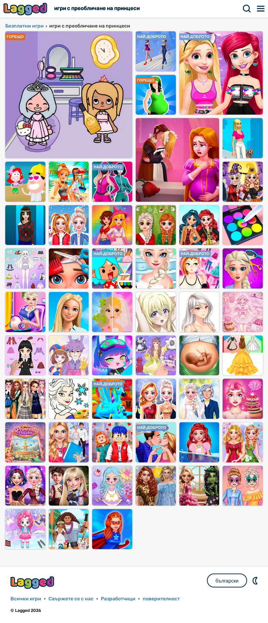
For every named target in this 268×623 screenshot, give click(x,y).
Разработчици (118, 599)
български (227, 581)
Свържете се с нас (71, 599)
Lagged (26, 9)
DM (256, 580)
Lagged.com (33, 582)
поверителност (161, 599)
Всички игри (25, 599)
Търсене (247, 8)
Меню (261, 8)
